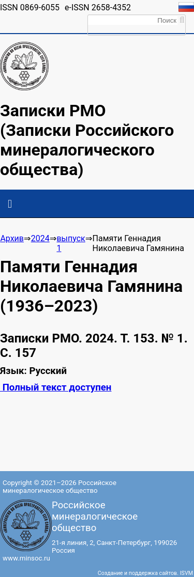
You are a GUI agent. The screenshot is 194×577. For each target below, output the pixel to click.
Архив (12, 238)
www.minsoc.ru (26, 558)
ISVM (186, 573)
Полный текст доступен (55, 387)
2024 (40, 238)
